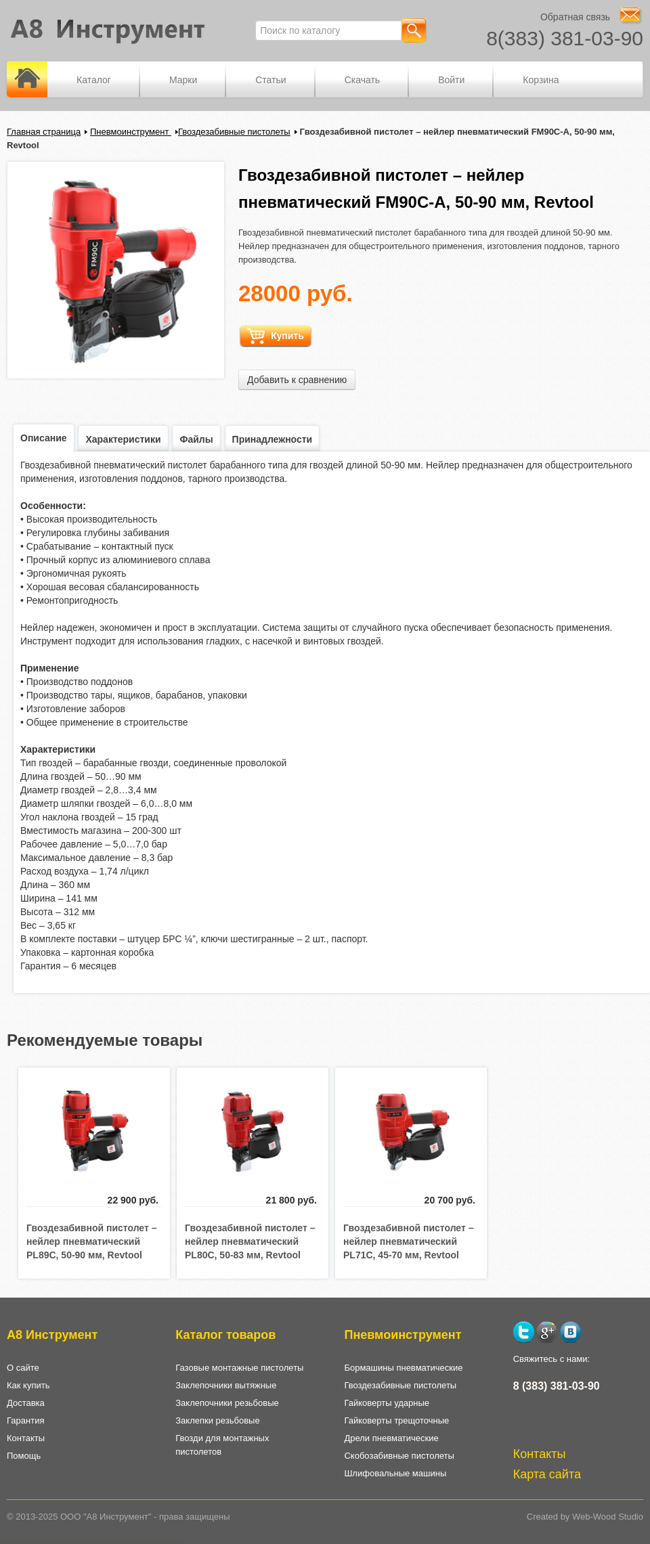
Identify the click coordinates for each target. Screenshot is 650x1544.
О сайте (23, 1368)
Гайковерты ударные (386, 1403)
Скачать (363, 79)
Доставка (26, 1403)
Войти (451, 79)
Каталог (94, 79)
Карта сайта (547, 1474)
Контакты (26, 1438)
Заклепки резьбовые (217, 1420)
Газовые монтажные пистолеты (239, 1368)
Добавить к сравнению (297, 379)
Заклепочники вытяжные (225, 1385)
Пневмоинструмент (130, 132)
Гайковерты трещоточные (396, 1420)
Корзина (541, 79)
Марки (183, 79)
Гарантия (25, 1420)
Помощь (24, 1456)
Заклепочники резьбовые (227, 1403)
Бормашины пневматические (403, 1368)
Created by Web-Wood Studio (585, 1517)
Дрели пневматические (391, 1438)
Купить (275, 336)
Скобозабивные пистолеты (399, 1456)
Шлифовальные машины (395, 1473)
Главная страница (44, 132)
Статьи (270, 79)
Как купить (28, 1385)
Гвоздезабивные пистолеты (234, 132)
